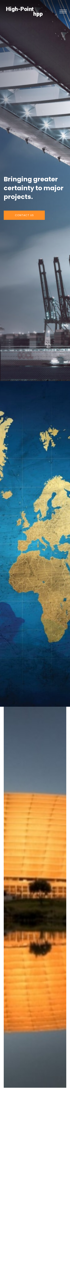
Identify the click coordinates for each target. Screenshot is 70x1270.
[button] (63, 11)
